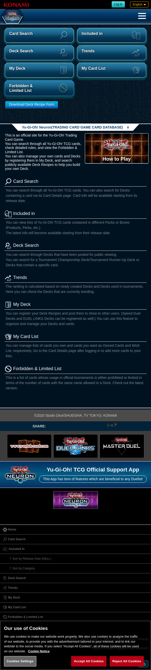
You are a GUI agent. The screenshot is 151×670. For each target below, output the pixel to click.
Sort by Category (23, 568)
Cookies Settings (20, 661)
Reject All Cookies (126, 661)
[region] (75, 645)
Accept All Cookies (89, 661)
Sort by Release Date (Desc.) (31, 558)
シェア (112, 425)
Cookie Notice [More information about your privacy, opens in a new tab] (39, 651)
